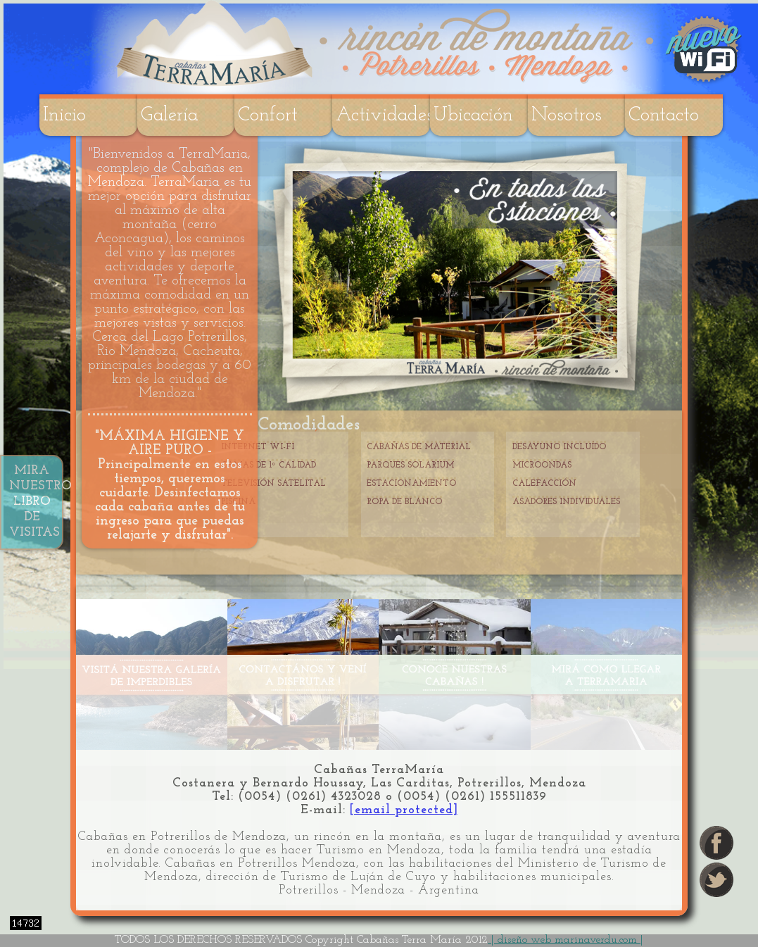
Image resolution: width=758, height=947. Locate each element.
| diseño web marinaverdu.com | (565, 940)
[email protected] (404, 810)
